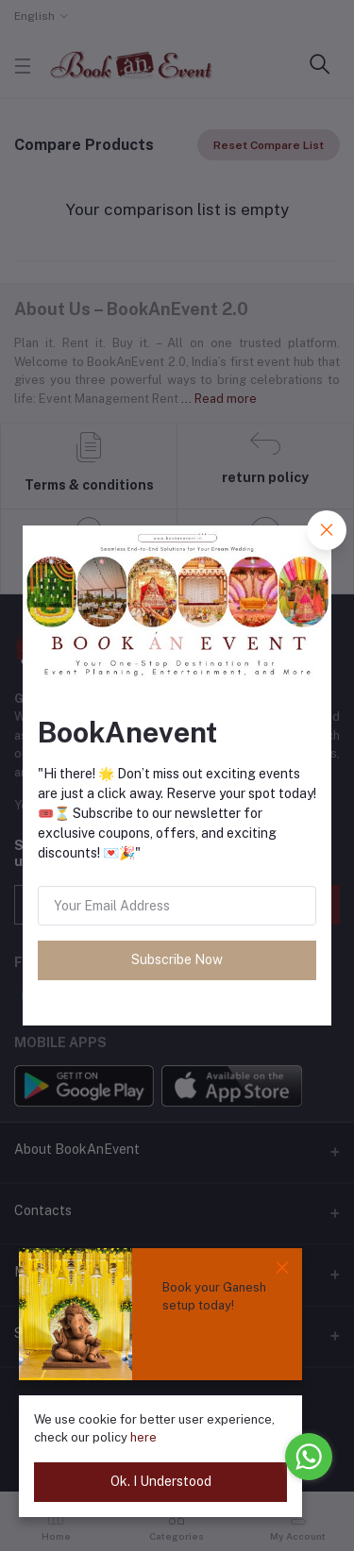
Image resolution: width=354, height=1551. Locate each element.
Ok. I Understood (160, 1481)
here (143, 1437)
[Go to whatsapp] (308, 1456)
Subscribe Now (177, 959)
